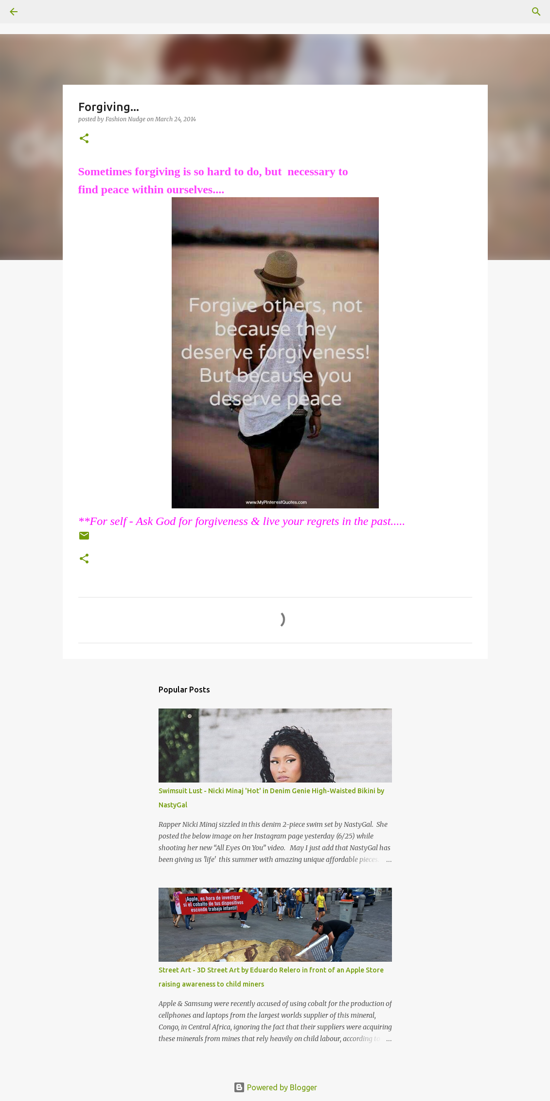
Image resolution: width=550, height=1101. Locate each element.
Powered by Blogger (275, 1087)
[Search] (41, 11)
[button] (84, 139)
